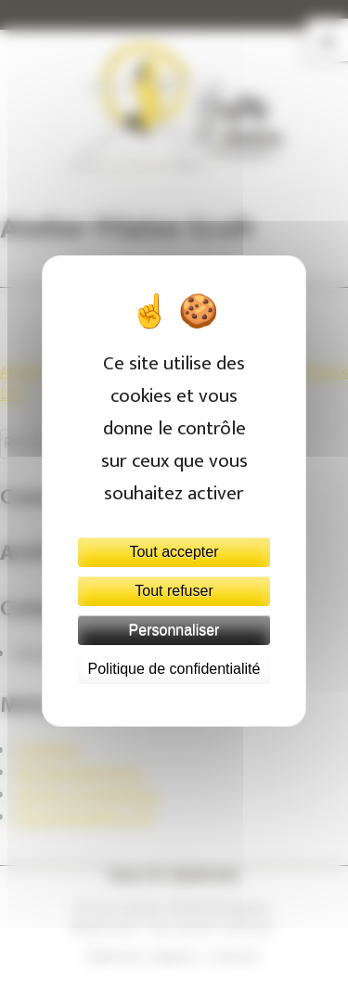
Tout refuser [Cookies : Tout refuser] (174, 591)
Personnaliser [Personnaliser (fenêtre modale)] (174, 630)
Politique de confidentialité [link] (174, 669)
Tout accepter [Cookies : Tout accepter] (173, 552)
